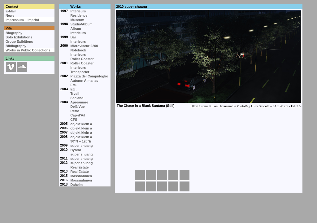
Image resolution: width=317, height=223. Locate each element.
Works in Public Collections (28, 50)
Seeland (76, 98)
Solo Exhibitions (19, 37)
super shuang (81, 145)
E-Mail (10, 11)
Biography (14, 33)
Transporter (79, 72)
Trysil (74, 93)
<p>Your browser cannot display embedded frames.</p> (208, 83)
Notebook (78, 50)
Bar (73, 37)
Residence (78, 15)
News (10, 15)
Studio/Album (81, 24)
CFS (73, 119)
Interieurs (78, 11)
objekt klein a (81, 124)
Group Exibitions (19, 41)
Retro (74, 111)
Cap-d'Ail (77, 115)
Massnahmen (81, 176)
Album (75, 28)
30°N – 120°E (80, 141)
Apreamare (79, 102)
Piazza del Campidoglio (89, 76)
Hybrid (75, 150)
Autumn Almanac (84, 80)
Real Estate (79, 167)
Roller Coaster (81, 59)
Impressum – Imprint (22, 20)
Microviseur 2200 (84, 46)
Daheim (76, 184)
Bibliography (16, 46)
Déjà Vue (77, 106)
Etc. (73, 85)
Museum (77, 20)
